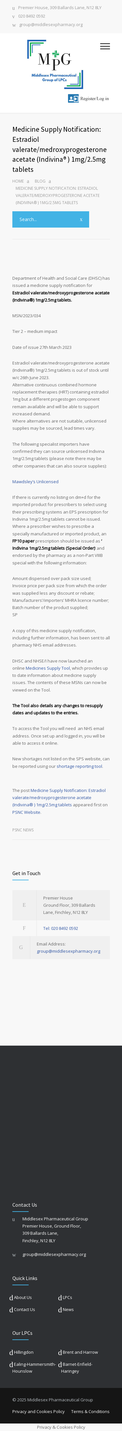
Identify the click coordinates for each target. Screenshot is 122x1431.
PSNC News (23, 830)
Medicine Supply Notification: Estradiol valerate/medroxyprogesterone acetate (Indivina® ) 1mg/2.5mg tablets (59, 797)
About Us (23, 1297)
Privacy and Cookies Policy (38, 1411)
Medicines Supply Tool (48, 668)
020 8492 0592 (31, 16)
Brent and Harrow (80, 1352)
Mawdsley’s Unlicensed (35, 481)
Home (18, 181)
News (68, 1309)
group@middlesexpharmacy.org (51, 24)
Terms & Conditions (90, 1411)
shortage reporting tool (79, 766)
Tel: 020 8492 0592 (60, 928)
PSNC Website (26, 812)
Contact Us (24, 1309)
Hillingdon (24, 1352)
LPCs (67, 1297)
